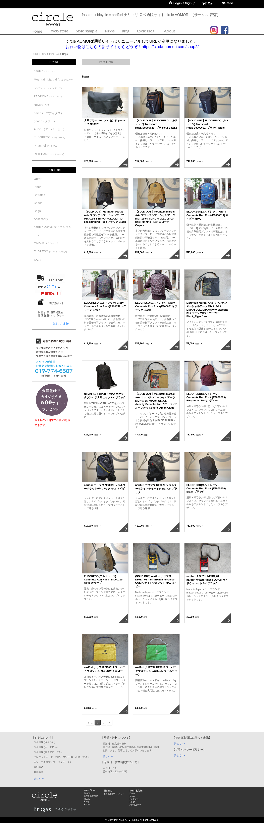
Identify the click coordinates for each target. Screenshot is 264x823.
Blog (86, 801)
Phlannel (46, 145)
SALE (38, 259)
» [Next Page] (109, 722)
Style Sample (91, 796)
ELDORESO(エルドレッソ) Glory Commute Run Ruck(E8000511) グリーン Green (105, 306)
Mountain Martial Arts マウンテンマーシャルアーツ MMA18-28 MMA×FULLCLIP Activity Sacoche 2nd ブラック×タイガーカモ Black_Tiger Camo (207, 309)
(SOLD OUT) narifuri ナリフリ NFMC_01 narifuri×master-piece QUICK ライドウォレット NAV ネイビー (156, 581)
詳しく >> (39, 778)
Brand (87, 793)
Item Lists (54, 54)
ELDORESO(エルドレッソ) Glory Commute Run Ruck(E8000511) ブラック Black (156, 306)
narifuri (44, 71)
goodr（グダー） (45, 121)
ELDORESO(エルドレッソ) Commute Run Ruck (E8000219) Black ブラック (206, 488)
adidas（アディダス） (49, 113)
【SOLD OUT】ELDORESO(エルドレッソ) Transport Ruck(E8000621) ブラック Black (207, 124)
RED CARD (49, 154)
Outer (38, 178)
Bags (37, 211)
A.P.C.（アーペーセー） (50, 129)
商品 (44, 54)
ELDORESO (49, 137)
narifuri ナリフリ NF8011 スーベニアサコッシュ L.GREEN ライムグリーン (156, 671)
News (87, 798)
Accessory (41, 219)
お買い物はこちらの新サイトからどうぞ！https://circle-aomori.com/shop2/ (132, 46)
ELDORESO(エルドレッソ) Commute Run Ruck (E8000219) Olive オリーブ (103, 579)
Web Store (89, 790)
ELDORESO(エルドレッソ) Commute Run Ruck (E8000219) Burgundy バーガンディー (206, 397)
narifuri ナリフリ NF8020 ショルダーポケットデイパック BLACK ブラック (156, 489)
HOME (35, 54)
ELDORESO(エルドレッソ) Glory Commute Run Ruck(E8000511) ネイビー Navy (207, 215)
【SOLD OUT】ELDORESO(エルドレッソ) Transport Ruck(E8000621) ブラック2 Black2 (156, 124)
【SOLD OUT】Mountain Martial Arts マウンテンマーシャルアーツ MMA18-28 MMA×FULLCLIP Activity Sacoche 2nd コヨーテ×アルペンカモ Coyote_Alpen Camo (156, 400)
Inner (37, 186)
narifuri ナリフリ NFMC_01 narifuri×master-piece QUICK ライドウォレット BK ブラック (207, 580)
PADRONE (48, 96)
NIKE (41, 104)
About (87, 804)
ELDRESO (50, 251)
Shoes (38, 202)
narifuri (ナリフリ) (113, 793)
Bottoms (39, 194)
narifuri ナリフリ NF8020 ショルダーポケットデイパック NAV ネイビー (104, 489)
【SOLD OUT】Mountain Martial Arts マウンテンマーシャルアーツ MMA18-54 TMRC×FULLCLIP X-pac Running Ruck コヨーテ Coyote (155, 218)
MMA (46, 243)
